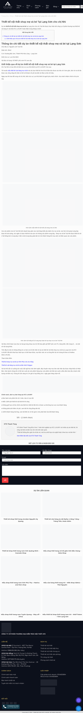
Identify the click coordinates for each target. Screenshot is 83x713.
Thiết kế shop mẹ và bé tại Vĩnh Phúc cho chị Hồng (17, 362)
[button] (11, 706)
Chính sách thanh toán (9, 677)
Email (4, 457)
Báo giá (47, 7)
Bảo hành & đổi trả (8, 680)
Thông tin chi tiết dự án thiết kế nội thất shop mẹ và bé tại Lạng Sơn (23, 36)
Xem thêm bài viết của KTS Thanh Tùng (29, 436)
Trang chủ (19, 7)
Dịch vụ (28, 7)
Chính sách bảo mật (8, 674)
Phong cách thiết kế (48, 660)
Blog (55, 7)
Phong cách (37, 7)
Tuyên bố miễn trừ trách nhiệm (12, 683)
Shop (11, 16)
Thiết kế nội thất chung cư (50, 651)
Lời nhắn (5, 464)
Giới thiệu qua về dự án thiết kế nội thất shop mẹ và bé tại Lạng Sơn (25, 38)
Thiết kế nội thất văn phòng (51, 654)
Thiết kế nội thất (46, 645)
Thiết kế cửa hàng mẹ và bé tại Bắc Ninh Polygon (16, 365)
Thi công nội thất (47, 657)
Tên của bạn (6, 450)
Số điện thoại (47, 450)
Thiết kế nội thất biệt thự (49, 648)
